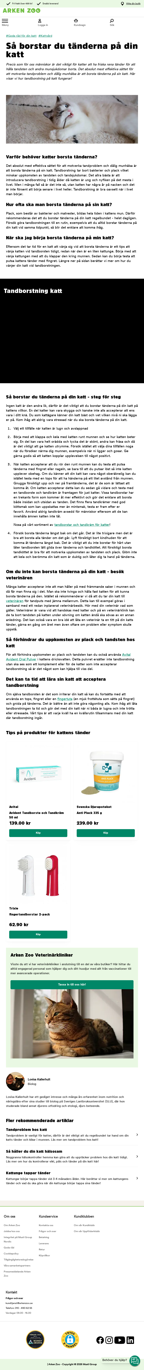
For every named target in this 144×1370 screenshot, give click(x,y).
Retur (42, 1249)
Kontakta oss (46, 1225)
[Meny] (18, 22)
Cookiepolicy (11, 1254)
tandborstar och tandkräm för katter (82, 525)
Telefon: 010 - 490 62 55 (19, 1308)
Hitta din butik (133, 4)
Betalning (44, 1237)
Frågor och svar (47, 1231)
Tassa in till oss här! (72, 984)
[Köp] (38, 833)
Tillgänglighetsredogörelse (18, 1260)
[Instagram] (108, 1340)
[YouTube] (119, 1340)
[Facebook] (99, 1340)
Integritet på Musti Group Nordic (18, 1239)
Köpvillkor (44, 1255)
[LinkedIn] (130, 1340)
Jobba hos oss (12, 1231)
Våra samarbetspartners (17, 1266)
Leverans (44, 1243)
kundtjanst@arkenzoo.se (19, 1303)
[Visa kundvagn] (90, 22)
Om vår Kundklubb (84, 1225)
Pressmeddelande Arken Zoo (17, 1274)
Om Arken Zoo (12, 1225)
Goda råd (9, 1248)
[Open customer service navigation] (135, 1361)
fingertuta (64, 699)
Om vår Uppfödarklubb (87, 1231)
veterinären (14, 601)
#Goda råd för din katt (21, 36)
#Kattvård (45, 36)
